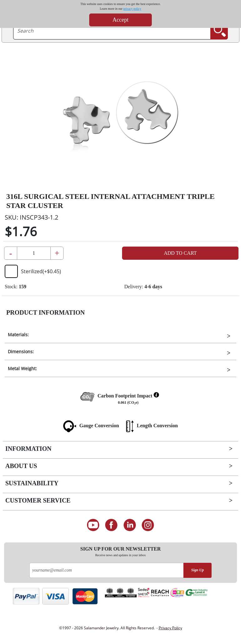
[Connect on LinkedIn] (129, 525)
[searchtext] (112, 31)
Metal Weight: (22, 368)
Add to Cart (180, 253)
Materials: (18, 335)
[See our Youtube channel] (93, 525)
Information (28, 448)
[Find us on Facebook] (111, 525)
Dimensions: (21, 351)
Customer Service (37, 500)
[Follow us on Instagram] (148, 525)
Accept (121, 20)
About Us (21, 465)
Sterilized (33, 271)
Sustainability (32, 483)
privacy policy (132, 8)
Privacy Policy (170, 628)
